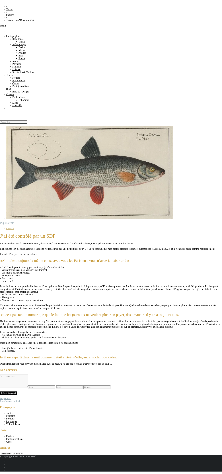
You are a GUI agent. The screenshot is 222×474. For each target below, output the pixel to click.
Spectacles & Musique (23, 72)
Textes (9, 9)
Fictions (10, 15)
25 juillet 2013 (7, 223)
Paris (20, 55)
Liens (15, 102)
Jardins (15, 61)
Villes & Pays (19, 44)
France (21, 58)
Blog (8, 89)
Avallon (22, 52)
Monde (21, 50)
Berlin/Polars (18, 80)
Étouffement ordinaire (11, 401)
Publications (18, 97)
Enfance (16, 69)
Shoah (21, 41)
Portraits (16, 64)
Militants (16, 66)
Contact (10, 94)
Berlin (21, 47)
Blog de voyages (20, 91)
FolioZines (23, 100)
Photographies (13, 36)
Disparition (5, 398)
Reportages (17, 39)
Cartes (15, 83)
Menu (3, 25)
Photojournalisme (21, 86)
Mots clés (17, 105)
